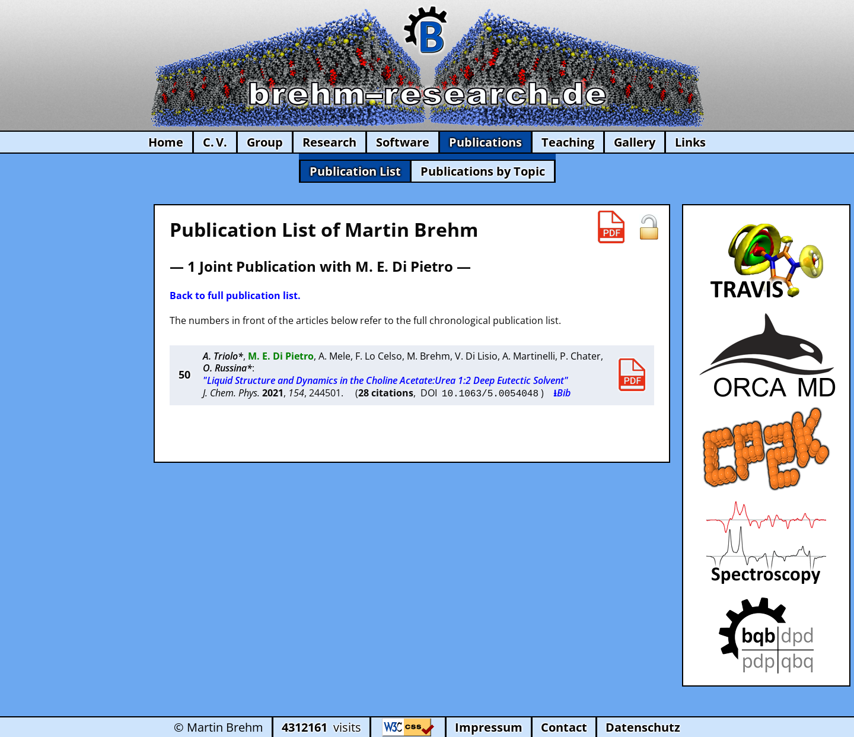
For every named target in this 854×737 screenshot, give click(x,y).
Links (690, 142)
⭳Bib (562, 392)
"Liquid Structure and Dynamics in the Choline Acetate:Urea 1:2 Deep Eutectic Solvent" (385, 380)
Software (402, 142)
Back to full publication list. (235, 295)
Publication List (355, 171)
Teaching (567, 142)
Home (165, 142)
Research (329, 142)
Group (265, 142)
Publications (485, 142)
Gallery (634, 142)
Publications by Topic (482, 171)
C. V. (215, 142)
